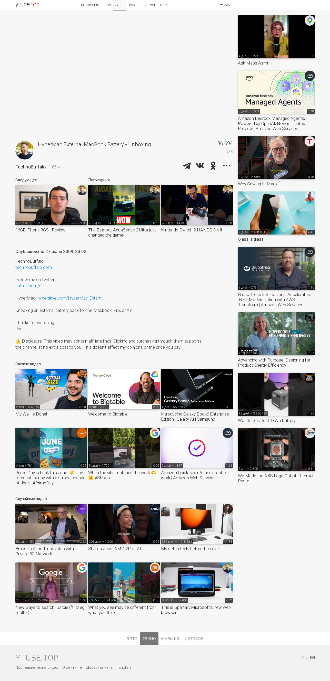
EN (312, 657)
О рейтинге (72, 667)
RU (304, 657)
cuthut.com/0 (28, 285)
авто (132, 638)
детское (194, 638)
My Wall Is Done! (31, 414)
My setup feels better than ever (190, 548)
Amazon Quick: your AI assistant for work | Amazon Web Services (195, 475)
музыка (170, 638)
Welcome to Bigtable (107, 414)
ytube (27, 4)
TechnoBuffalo (30, 166)
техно (149, 638)
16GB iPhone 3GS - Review (40, 229)
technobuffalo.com (33, 267)
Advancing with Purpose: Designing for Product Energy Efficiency (274, 362)
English (125, 667)
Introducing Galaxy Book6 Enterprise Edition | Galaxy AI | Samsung (195, 416)
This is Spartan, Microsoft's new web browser (196, 610)
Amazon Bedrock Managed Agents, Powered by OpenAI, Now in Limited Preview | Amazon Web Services (271, 123)
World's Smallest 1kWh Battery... (268, 420)
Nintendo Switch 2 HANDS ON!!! (191, 229)
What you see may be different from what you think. (122, 610)
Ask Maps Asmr (253, 63)
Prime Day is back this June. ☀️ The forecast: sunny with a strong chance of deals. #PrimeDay (50, 477)
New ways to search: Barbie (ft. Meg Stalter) (49, 610)
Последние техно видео (36, 667)
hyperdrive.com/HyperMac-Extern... (70, 298)
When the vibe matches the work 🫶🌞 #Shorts (122, 475)
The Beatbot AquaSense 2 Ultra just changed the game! (122, 232)
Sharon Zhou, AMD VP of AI (114, 548)
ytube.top (36, 658)
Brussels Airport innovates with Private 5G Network (44, 551)
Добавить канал (100, 667)
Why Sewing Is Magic (258, 183)
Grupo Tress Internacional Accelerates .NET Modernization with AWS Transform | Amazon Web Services (274, 299)
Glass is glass (251, 239)
